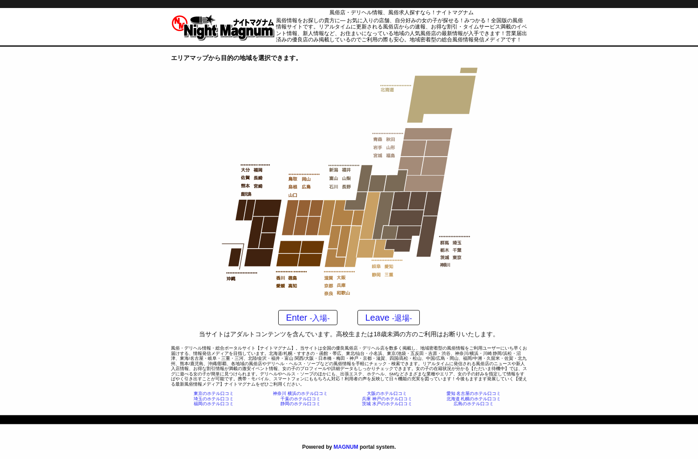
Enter (307, 317)
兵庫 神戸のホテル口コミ (387, 398)
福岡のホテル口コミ (214, 403)
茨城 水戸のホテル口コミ (387, 403)
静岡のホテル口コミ (300, 403)
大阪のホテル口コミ (387, 393)
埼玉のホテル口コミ (214, 398)
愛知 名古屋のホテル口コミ (473, 393)
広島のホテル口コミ (474, 403)
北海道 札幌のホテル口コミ (473, 398)
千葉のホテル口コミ (300, 398)
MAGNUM (345, 447)
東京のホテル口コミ (214, 393)
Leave (388, 317)
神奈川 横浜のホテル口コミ (300, 393)
